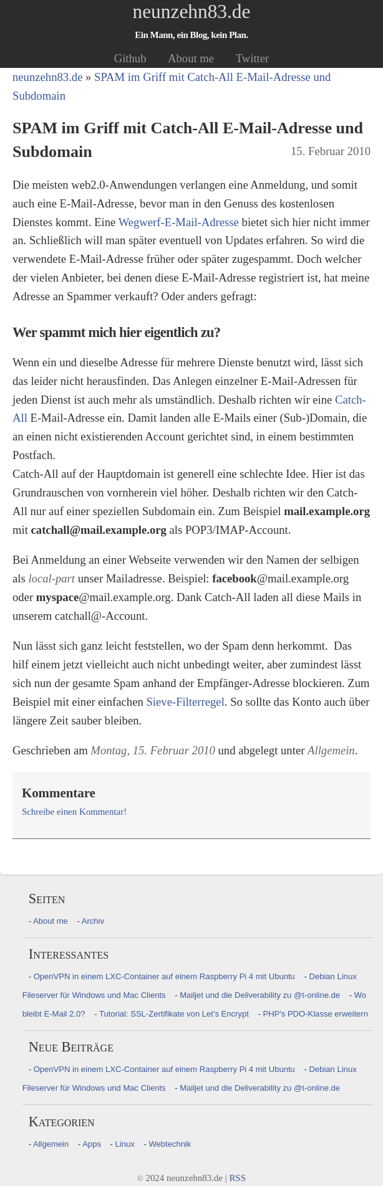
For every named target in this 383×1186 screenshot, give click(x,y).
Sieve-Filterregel (185, 701)
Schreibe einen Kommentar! (74, 812)
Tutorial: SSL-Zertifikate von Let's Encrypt (174, 1013)
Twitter (252, 58)
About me (191, 58)
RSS (237, 1178)
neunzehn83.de (192, 11)
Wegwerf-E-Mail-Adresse (179, 222)
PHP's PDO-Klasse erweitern (315, 1013)
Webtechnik (169, 1144)
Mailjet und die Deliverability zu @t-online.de (260, 995)
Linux (125, 1144)
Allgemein (51, 1144)
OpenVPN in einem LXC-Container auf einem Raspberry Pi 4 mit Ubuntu (164, 976)
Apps (91, 1144)
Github (130, 58)
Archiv (93, 921)
